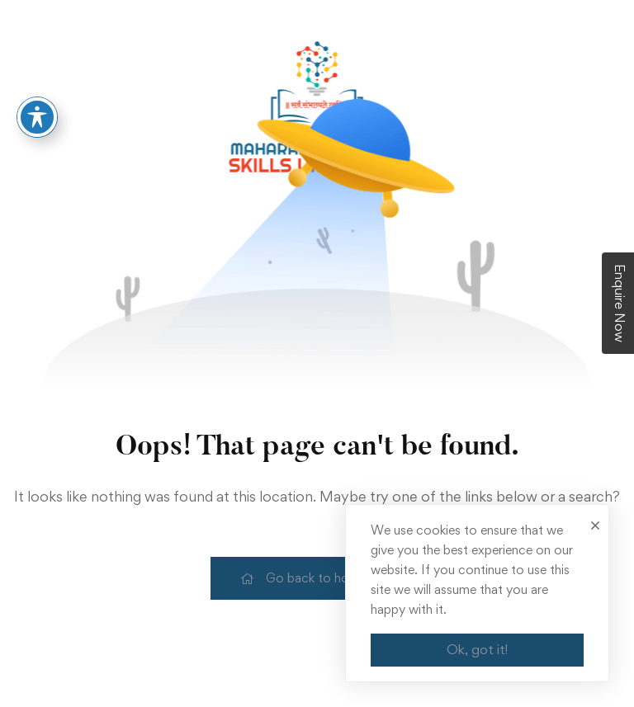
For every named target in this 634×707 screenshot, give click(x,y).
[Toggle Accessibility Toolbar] (37, 113)
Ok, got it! (477, 649)
